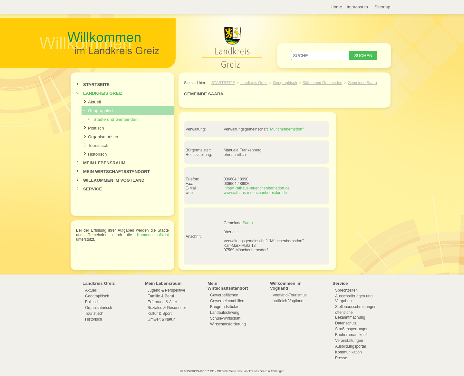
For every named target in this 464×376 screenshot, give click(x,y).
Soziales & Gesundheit (167, 307)
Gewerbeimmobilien (227, 301)
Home (336, 7)
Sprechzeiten (346, 290)
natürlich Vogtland (288, 301)
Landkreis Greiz (102, 93)
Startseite (96, 84)
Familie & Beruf (161, 296)
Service (92, 189)
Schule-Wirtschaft (225, 318)
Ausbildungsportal (350, 346)
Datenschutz (346, 323)
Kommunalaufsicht (153, 235)
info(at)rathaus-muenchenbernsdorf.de (257, 188)
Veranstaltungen (349, 340)
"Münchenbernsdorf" (286, 129)
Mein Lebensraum (104, 162)
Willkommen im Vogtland (113, 180)
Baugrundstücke (224, 306)
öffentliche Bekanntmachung (350, 315)
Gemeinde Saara (362, 83)
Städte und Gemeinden (115, 119)
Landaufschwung (224, 312)
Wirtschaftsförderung (228, 324)
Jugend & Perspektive (166, 290)
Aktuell (94, 102)
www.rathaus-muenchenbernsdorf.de (255, 192)
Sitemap (382, 7)
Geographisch (101, 110)
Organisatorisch (103, 136)
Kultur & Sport (160, 313)
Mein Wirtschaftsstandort (116, 171)
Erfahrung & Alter (162, 302)
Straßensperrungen (351, 329)
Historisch (97, 154)
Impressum (357, 7)
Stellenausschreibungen (355, 306)
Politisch (96, 128)
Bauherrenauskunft (351, 335)
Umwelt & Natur (161, 319)
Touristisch (98, 145)
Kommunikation (348, 352)
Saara (248, 223)
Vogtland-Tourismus (289, 295)
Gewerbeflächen (224, 295)
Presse (341, 358)
